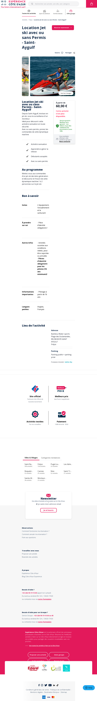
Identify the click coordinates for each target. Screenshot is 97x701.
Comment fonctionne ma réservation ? (35, 531)
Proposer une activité (29, 554)
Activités (24, 20)
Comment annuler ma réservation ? (34, 534)
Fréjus (30, 20)
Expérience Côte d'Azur (30, 573)
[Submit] (32, 3)
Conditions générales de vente (37, 690)
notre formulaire (44, 599)
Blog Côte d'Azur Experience (32, 576)
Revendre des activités (30, 557)
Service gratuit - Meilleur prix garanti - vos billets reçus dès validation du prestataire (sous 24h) (66, 126)
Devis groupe (59, 655)
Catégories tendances (50, 458)
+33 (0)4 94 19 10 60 (29, 593)
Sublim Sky (68, 362)
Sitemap (64, 692)
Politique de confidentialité (60, 690)
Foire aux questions (29, 537)
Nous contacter (64, 141)
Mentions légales (36, 692)
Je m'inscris (48, 510)
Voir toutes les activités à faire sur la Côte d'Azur (44, 646)
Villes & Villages (31, 457)
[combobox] (53, 3)
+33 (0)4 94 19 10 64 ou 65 (43, 616)
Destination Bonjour (51, 692)
